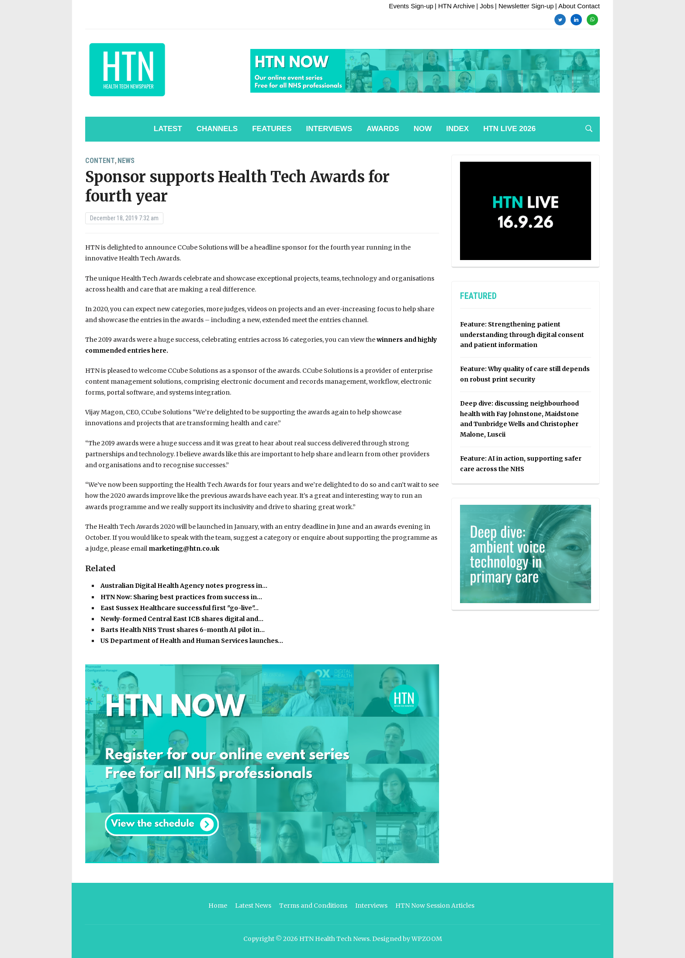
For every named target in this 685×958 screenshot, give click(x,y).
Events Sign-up (411, 6)
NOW (423, 129)
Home (217, 905)
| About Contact (577, 6)
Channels (217, 129)
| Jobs (485, 6)
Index (457, 129)
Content (100, 160)
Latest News (253, 905)
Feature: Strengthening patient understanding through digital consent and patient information (522, 334)
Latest (168, 129)
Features (271, 129)
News (126, 160)
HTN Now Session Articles (434, 905)
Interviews (329, 129)
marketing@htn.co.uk (184, 548)
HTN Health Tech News (334, 939)
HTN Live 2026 (509, 129)
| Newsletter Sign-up (524, 6)
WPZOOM (427, 939)
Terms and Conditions (313, 905)
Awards (383, 129)
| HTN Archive (455, 6)
